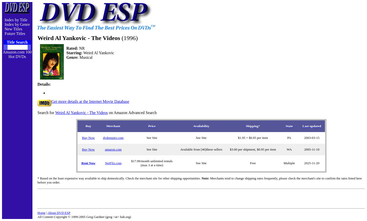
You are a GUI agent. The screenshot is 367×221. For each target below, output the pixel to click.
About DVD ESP (59, 213)
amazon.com (113, 149)
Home (41, 213)
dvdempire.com (113, 138)
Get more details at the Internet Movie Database (83, 101)
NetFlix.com (113, 163)
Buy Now (88, 138)
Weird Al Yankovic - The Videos (81, 112)
